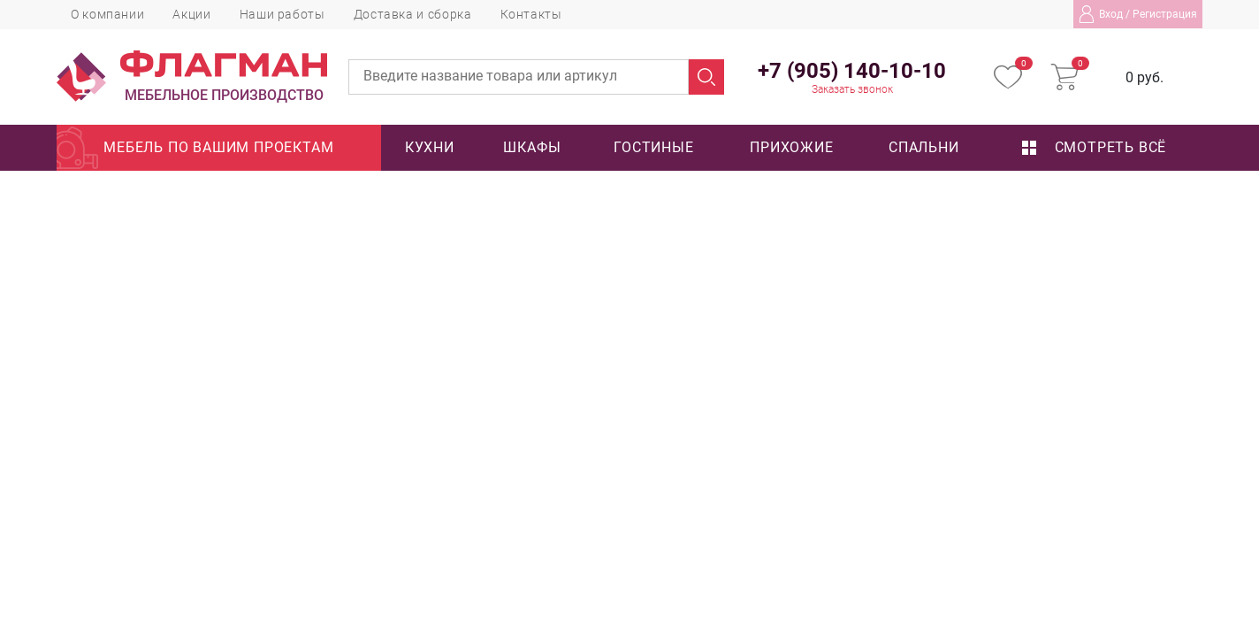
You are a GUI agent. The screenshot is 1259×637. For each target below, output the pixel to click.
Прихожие (791, 147)
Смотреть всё (1094, 147)
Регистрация (1165, 14)
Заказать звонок (852, 89)
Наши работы (282, 14)
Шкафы (532, 147)
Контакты (531, 14)
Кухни (429, 147)
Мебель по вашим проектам (218, 147)
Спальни (924, 147)
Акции (191, 14)
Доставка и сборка (413, 14)
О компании (107, 14)
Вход (1111, 14)
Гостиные (653, 147)
